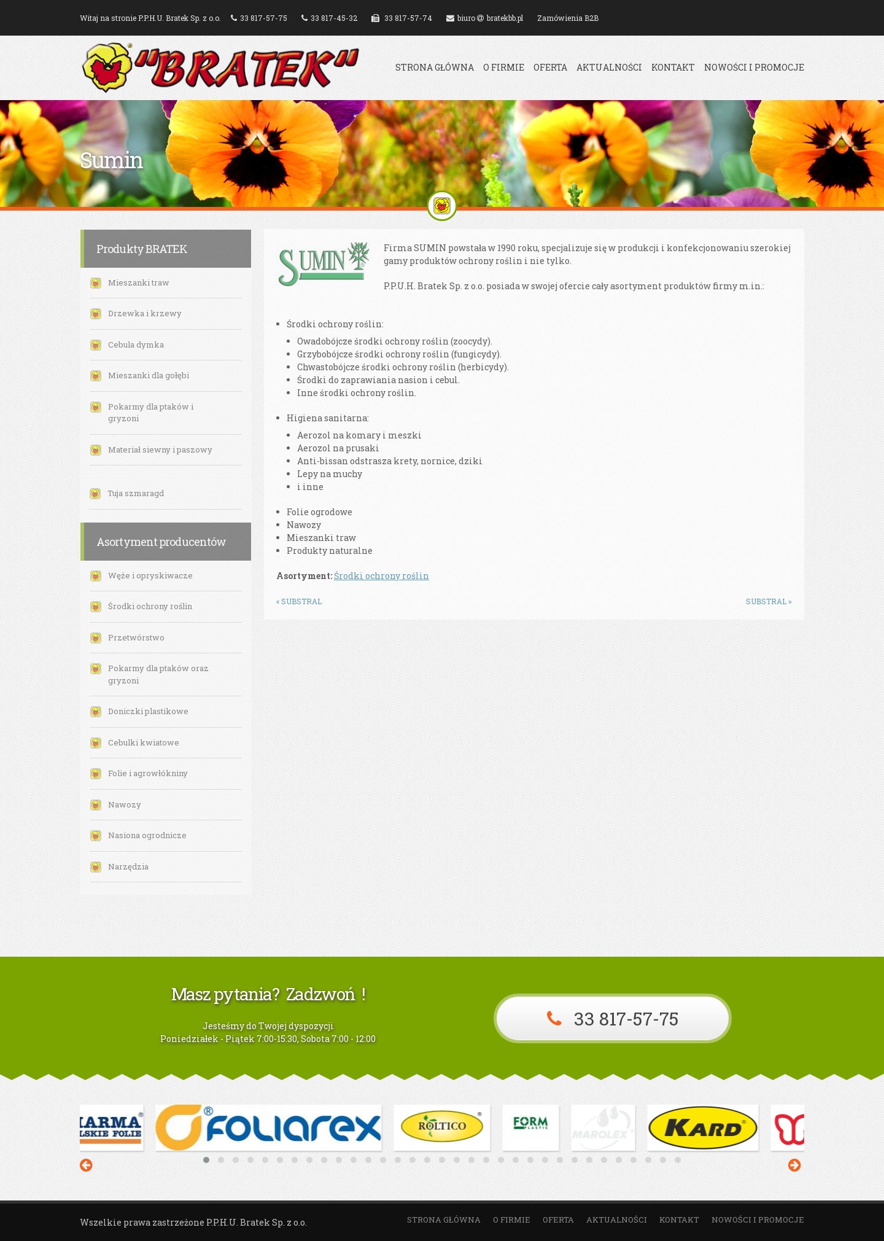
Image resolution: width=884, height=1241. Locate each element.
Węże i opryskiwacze (150, 575)
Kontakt (673, 67)
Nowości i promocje (754, 67)
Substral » (769, 601)
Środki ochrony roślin (150, 606)
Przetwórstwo (136, 637)
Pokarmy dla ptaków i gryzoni (150, 412)
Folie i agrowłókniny (148, 773)
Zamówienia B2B (568, 18)
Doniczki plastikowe (148, 711)
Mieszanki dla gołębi (148, 375)
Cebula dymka (136, 344)
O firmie (503, 67)
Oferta (550, 67)
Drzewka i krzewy (145, 313)
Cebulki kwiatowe (143, 742)
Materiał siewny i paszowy (160, 449)
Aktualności (609, 67)
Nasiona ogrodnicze (147, 835)
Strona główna (434, 67)
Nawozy (124, 804)
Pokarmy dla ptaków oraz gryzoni (158, 674)
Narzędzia (128, 866)
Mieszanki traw (138, 282)
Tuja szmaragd (135, 493)
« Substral (299, 601)
